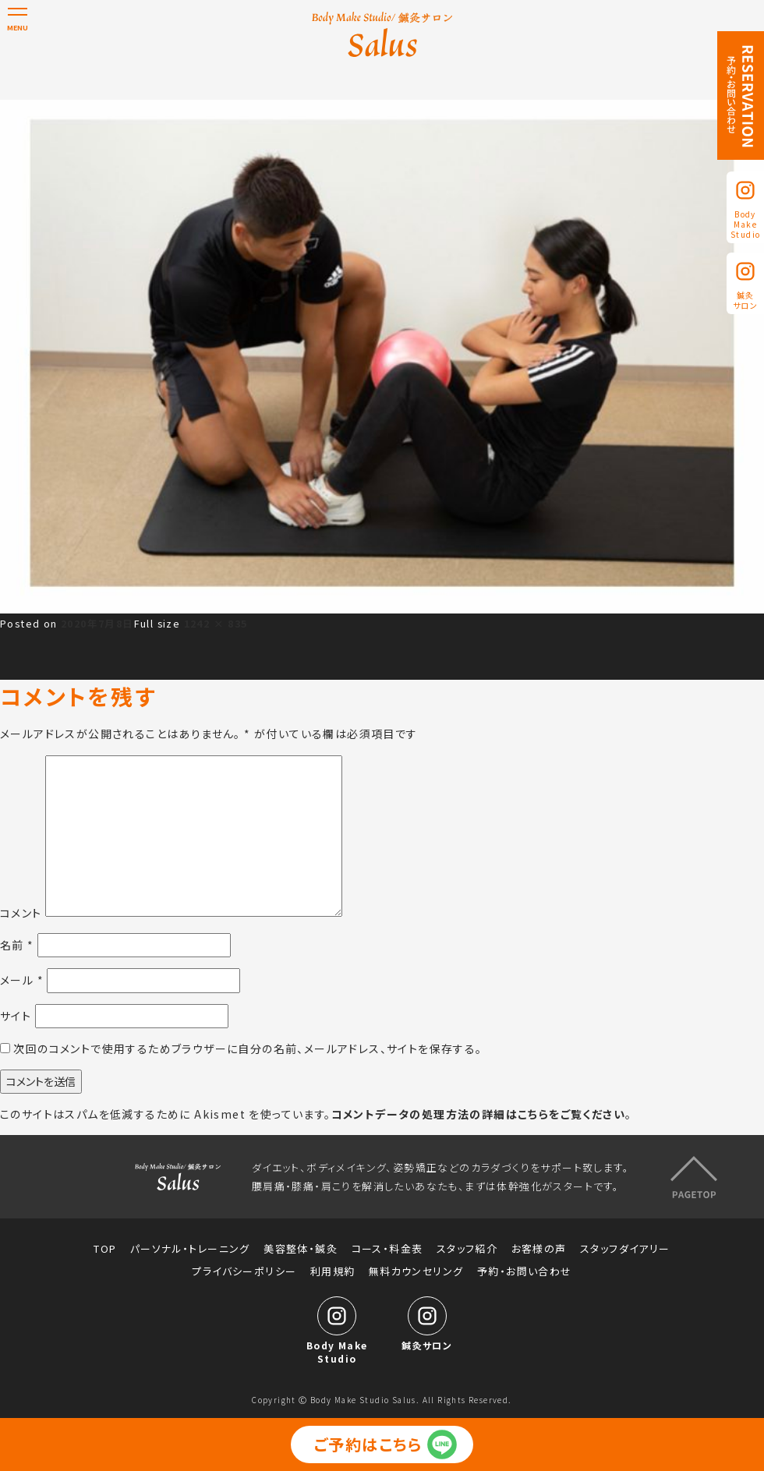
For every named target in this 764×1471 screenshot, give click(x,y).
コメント (21, 912)
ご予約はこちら (368, 1444)
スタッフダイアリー (625, 1249)
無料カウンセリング (416, 1271)
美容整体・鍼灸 (301, 1249)
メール (22, 980)
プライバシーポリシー (244, 1271)
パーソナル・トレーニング (190, 1249)
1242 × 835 (216, 623)
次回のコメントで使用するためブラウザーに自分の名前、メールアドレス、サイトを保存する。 (247, 1048)
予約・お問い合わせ (524, 1271)
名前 (17, 945)
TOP (105, 1249)
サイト (15, 1016)
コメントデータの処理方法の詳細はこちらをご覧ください (478, 1114)
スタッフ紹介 (467, 1249)
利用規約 (332, 1271)
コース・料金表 (387, 1249)
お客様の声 (539, 1249)
